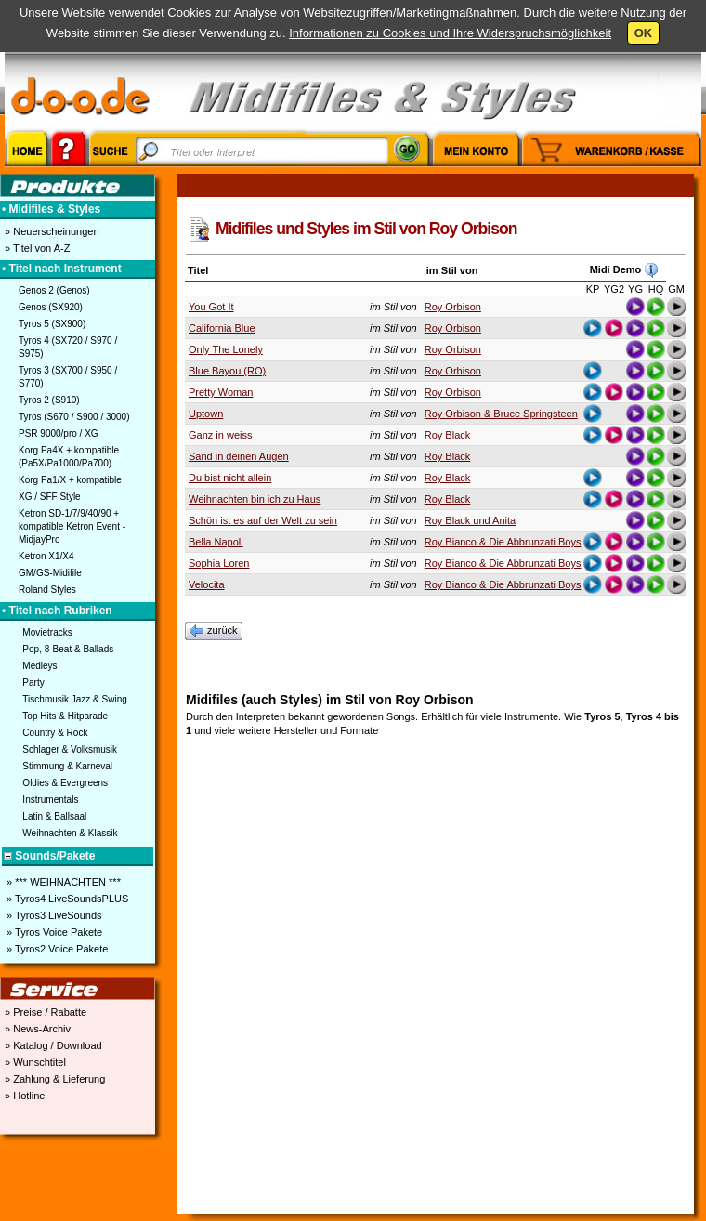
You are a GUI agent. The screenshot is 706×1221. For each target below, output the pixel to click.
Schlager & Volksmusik (69, 749)
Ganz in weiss (220, 434)
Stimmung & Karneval (67, 766)
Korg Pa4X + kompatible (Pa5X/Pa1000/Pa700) (69, 456)
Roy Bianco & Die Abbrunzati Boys (503, 541)
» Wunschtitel (34, 1062)
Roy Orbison (453, 306)
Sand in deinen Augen (239, 456)
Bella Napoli (216, 541)
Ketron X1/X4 (46, 556)
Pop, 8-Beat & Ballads (67, 649)
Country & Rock (54, 733)
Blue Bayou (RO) (227, 370)
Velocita (207, 584)
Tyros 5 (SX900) (52, 324)
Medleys (39, 666)
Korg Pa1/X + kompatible (70, 480)
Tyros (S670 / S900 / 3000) (74, 417)
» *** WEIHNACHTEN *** (62, 881)
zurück (214, 631)
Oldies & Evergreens (65, 783)
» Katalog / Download (52, 1045)
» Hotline (23, 1095)
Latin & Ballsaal (54, 816)
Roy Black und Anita (470, 520)
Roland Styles (47, 589)
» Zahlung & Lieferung (53, 1078)
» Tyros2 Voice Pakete (56, 948)
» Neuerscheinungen (50, 231)
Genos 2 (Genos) (54, 290)
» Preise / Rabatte (44, 1012)
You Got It (211, 306)
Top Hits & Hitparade (65, 716)
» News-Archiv (36, 1028)
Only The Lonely (226, 349)
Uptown (206, 413)
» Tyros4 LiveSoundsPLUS (66, 898)
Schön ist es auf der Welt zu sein (263, 520)
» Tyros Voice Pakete (53, 932)
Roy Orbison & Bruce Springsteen (501, 413)
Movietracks (47, 632)
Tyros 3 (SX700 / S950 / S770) (68, 376)
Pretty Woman (221, 392)
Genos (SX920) (51, 307)
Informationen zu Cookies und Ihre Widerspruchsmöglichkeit (450, 33)
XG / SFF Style (50, 497)
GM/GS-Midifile (50, 573)
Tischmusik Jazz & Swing (74, 699)
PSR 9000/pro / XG (58, 433)
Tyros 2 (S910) (49, 400)
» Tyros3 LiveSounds (53, 915)
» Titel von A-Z (36, 248)
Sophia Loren (219, 563)
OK (643, 33)
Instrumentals (50, 799)
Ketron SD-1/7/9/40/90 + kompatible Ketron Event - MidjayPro (72, 526)
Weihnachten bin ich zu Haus (254, 499)
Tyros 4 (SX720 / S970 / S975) (68, 347)
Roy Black (448, 434)
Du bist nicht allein (230, 477)
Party (33, 682)
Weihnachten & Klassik (69, 833)
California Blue (222, 328)
